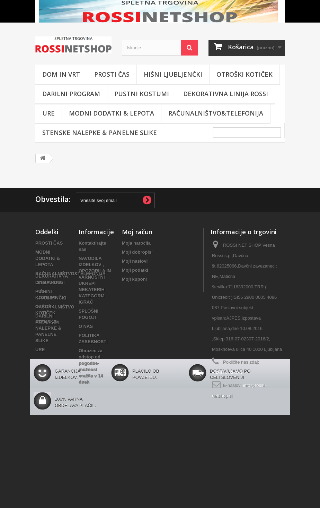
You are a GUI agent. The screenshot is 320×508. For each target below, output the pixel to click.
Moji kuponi (134, 279)
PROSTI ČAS (112, 74)
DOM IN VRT (61, 74)
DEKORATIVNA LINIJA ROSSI (225, 94)
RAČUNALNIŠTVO (54, 307)
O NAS (86, 326)
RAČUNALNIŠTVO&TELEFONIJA (215, 113)
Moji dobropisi (137, 252)
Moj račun (137, 232)
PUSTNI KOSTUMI (141, 94)
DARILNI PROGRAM (71, 94)
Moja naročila (136, 243)
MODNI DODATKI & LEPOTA (111, 113)
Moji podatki (135, 270)
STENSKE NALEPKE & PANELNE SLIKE (99, 132)
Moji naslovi (135, 261)
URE (48, 113)
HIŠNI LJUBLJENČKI (173, 74)
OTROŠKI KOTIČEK (244, 74)
